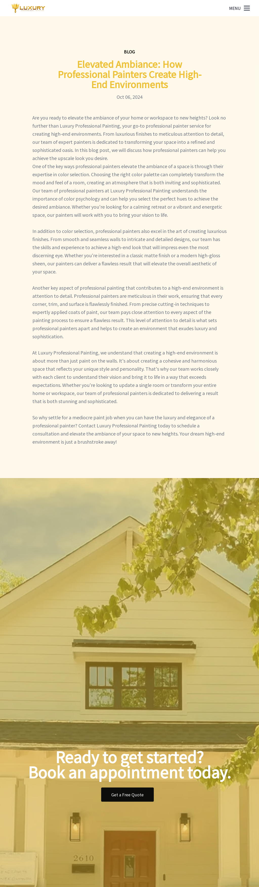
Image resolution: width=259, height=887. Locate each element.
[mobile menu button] (247, 8)
